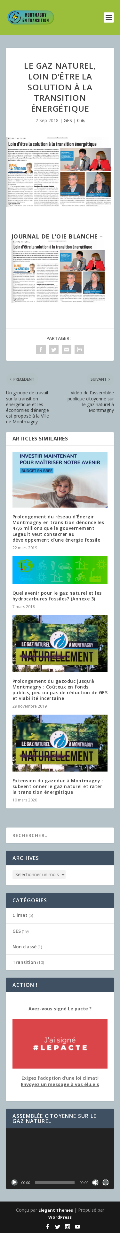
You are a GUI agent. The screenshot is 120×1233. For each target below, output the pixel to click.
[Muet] (95, 1182)
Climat (20, 915)
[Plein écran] (105, 1182)
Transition (24, 962)
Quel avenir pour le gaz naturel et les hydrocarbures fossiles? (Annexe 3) (57, 596)
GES (68, 120)
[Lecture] (14, 1182)
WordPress (60, 1217)
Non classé (24, 947)
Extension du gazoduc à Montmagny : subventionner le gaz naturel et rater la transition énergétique (57, 786)
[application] (60, 1158)
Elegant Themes (55, 1210)
